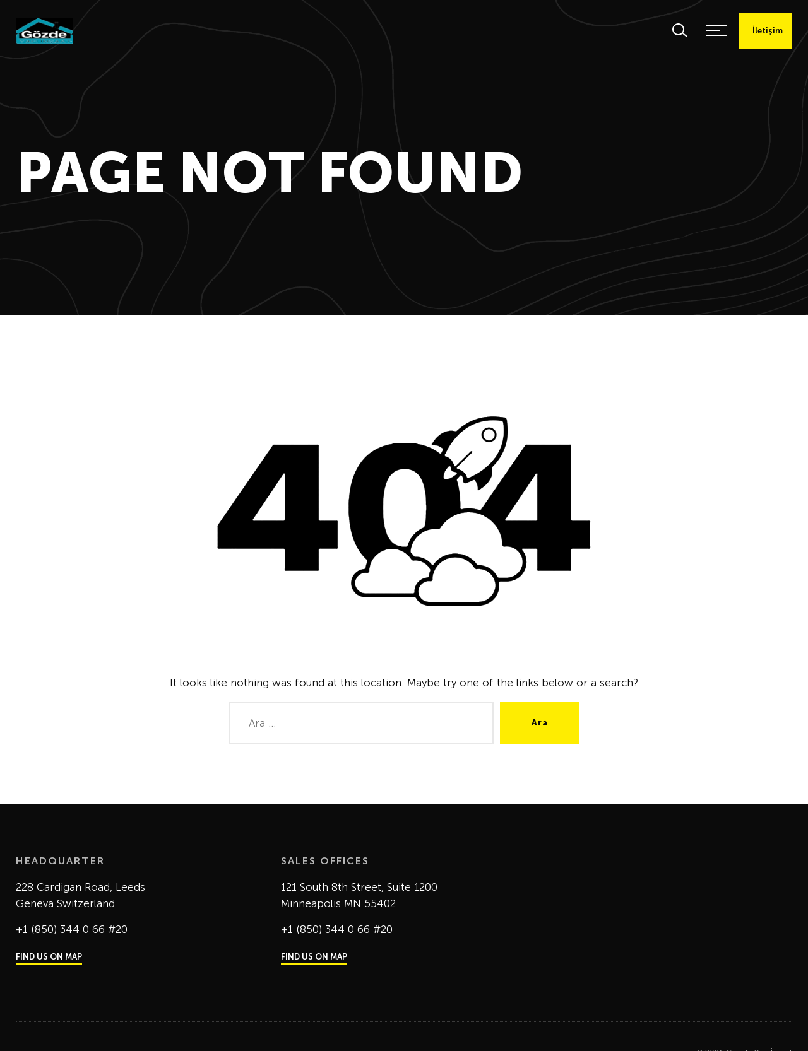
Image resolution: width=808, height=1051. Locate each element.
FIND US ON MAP (49, 956)
